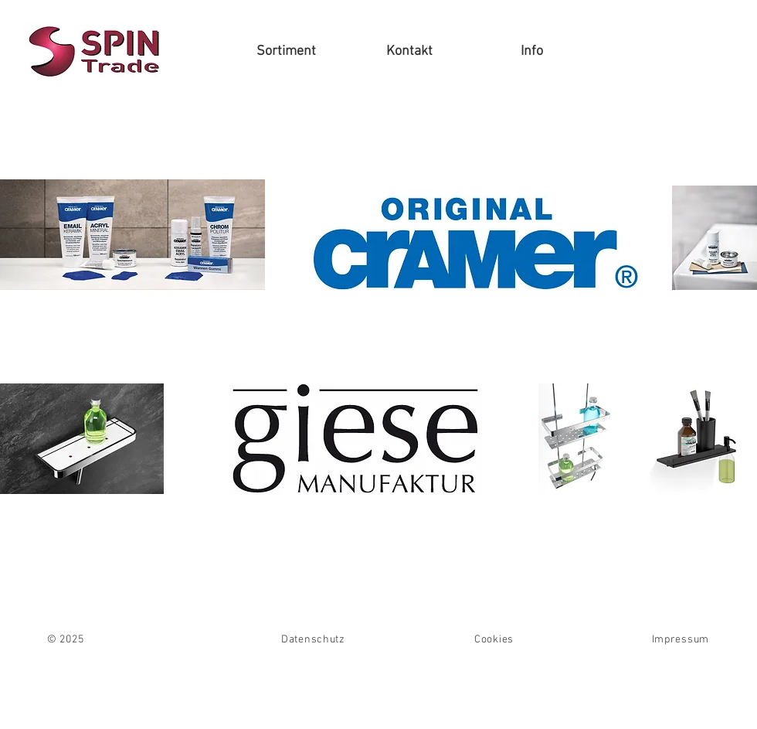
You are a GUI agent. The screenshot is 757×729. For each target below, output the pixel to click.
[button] (286, 51)
